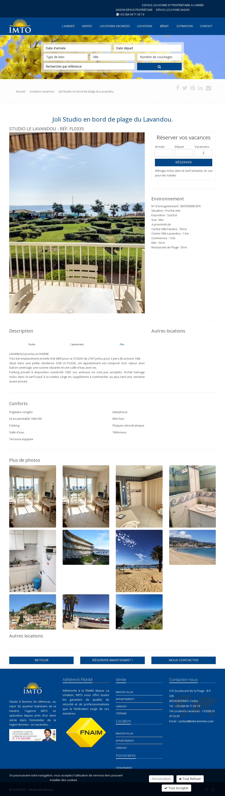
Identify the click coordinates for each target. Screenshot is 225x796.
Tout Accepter (176, 788)
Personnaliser (161, 779)
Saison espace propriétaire (134, 10)
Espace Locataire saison (172, 10)
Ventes (87, 26)
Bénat (164, 26)
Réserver (183, 162)
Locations (144, 26)
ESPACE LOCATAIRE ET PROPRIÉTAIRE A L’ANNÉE (173, 5)
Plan (122, 344)
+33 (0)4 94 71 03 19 (131, 14)
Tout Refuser (190, 779)
